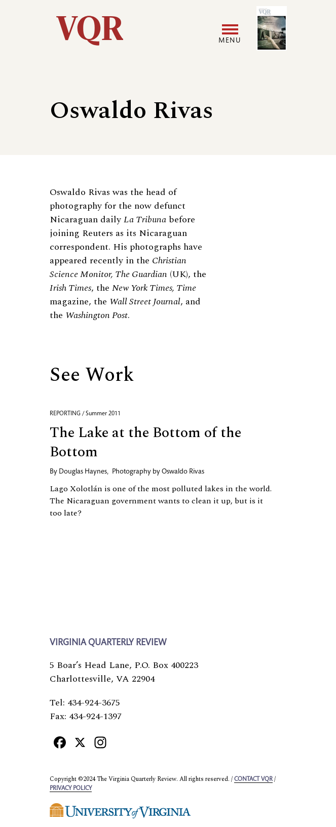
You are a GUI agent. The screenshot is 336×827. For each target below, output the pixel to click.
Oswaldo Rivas (183, 472)
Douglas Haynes (83, 472)
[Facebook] (60, 742)
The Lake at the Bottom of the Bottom (145, 442)
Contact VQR (253, 779)
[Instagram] (100, 742)
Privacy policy (71, 788)
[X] (80, 742)
